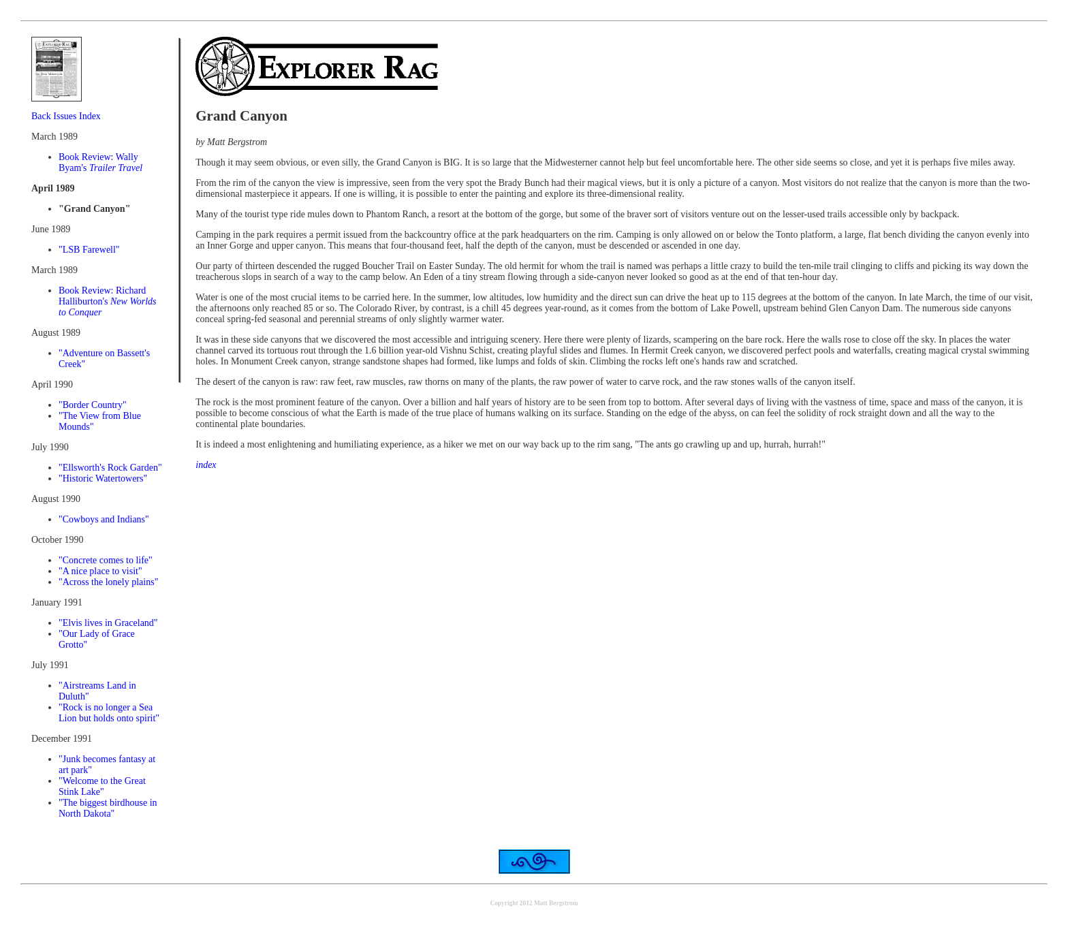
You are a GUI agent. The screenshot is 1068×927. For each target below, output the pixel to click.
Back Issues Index (66, 116)
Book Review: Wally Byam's (100, 162)
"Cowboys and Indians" (104, 519)
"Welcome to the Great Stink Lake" (102, 786)
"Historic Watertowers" (103, 478)
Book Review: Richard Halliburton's (108, 301)
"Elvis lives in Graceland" (108, 623)
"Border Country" (93, 405)
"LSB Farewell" (89, 250)
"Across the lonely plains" (108, 582)
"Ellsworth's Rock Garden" (110, 467)
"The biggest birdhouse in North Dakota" (108, 808)
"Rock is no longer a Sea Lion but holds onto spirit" (109, 712)
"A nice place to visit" (100, 571)
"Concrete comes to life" (106, 560)
